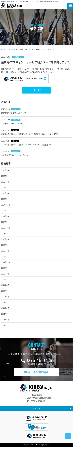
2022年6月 (5, 289)
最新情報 (12, 49)
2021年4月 (5, 325)
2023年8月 (5, 242)
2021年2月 (5, 330)
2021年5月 (5, 319)
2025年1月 (5, 201)
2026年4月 (5, 172)
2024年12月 (5, 207)
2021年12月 (5, 307)
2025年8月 (5, 189)
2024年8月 (5, 213)
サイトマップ (37, 414)
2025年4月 (5, 195)
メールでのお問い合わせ (36, 377)
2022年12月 (5, 260)
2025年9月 (5, 184)
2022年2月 (5, 301)
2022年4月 (5, 295)
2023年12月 (5, 231)
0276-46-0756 (39, 366)
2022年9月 (5, 278)
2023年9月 (5, 236)
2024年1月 (5, 225)
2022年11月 (5, 266)
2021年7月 (5, 313)
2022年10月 (5, 272)
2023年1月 (5, 254)
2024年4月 (5, 219)
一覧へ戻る (36, 90)
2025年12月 (5, 178)
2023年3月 (5, 248)
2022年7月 (5, 283)
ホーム (3, 49)
